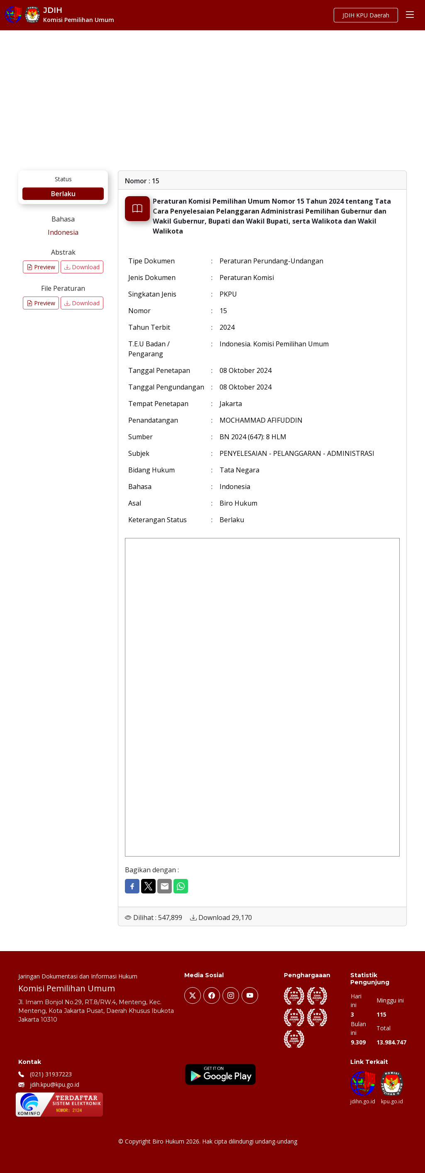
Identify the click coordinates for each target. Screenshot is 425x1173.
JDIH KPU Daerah (365, 15)
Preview (41, 267)
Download (82, 267)
